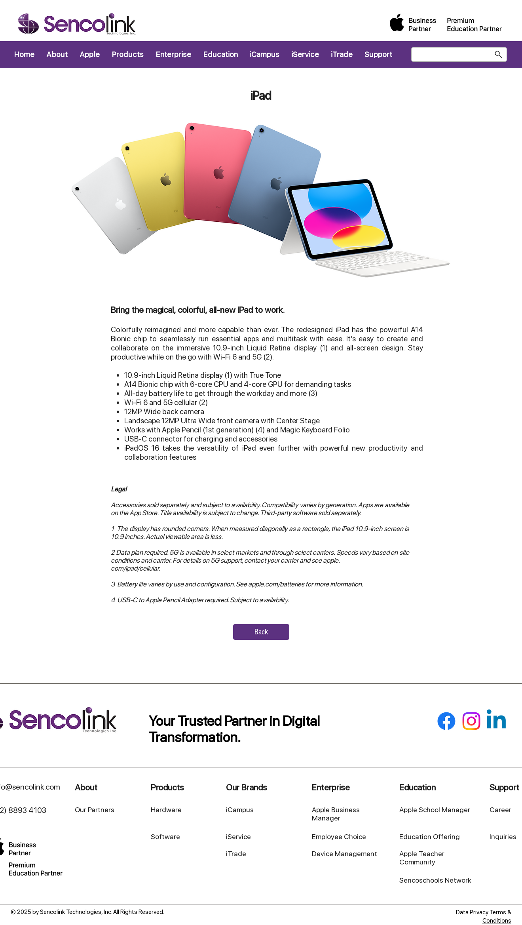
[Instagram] (471, 721)
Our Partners (94, 809)
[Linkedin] (496, 721)
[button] (128, 54)
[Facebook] (446, 721)
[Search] (459, 54)
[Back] (261, 632)
